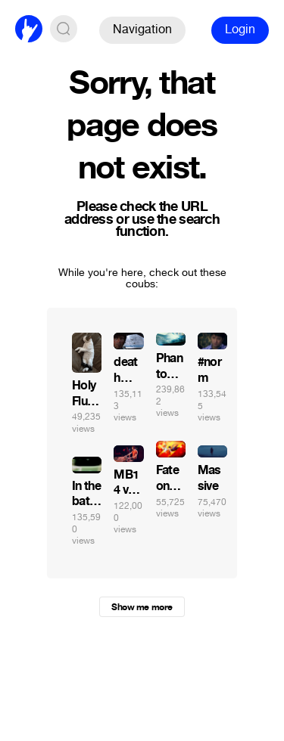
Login (240, 29)
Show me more (141, 607)
